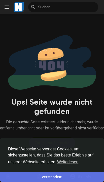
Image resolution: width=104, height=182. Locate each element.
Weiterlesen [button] (67, 162)
